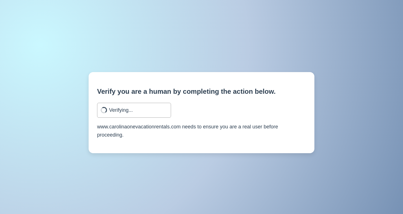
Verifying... (121, 110)
